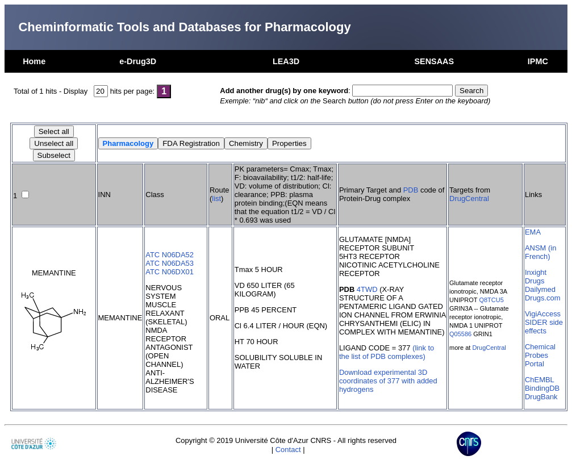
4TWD (367, 289)
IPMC (538, 61)
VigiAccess (543, 314)
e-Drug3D (137, 61)
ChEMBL (539, 379)
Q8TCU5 (491, 299)
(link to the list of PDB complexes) (386, 352)
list (216, 198)
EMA (533, 232)
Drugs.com (543, 298)
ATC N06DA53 (169, 263)
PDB (411, 190)
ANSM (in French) (540, 252)
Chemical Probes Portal (540, 355)
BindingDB (542, 388)
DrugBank (541, 396)
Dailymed (540, 289)
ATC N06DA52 (169, 254)
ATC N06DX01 (169, 271)
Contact (288, 449)
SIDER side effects (544, 326)
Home (34, 61)
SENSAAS (434, 61)
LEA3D (286, 61)
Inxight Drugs (535, 276)
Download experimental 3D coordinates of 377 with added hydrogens (388, 381)
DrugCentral (469, 198)
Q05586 (460, 334)
